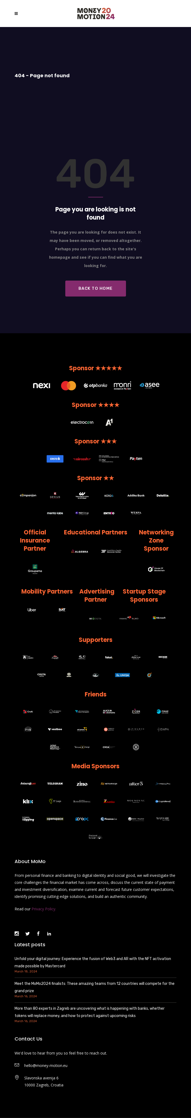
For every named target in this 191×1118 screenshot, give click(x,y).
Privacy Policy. (44, 908)
